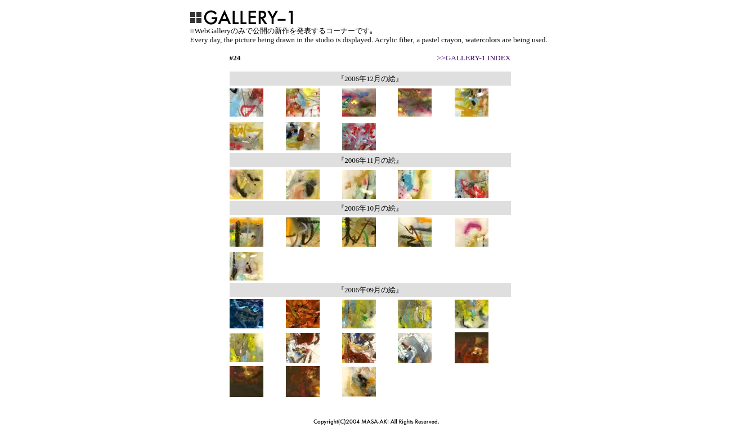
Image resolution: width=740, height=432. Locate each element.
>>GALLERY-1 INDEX (474, 58)
